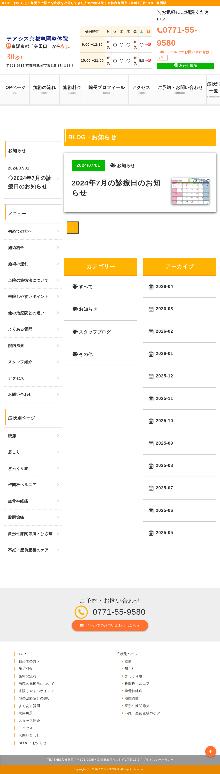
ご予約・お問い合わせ (180, 90)
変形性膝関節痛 (137, 706)
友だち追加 (185, 65)
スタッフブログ (91, 332)
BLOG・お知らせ (33, 743)
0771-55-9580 (119, 611)
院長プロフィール (106, 90)
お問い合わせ (20, 394)
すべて (82, 286)
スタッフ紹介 (20, 362)
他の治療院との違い (26, 313)
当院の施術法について (28, 280)
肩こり (14, 452)
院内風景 (16, 346)
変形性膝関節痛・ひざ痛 (30, 534)
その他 (82, 354)
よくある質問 (20, 329)
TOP (22, 654)
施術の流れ (44, 90)
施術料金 (72, 90)
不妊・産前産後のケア (28, 550)
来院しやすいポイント (28, 297)
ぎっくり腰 (18, 468)
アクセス (141, 90)
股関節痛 (16, 517)
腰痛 (12, 436)
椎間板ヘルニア (22, 485)
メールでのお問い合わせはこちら (185, 54)
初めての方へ (20, 231)
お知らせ (84, 309)
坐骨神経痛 (18, 501)
